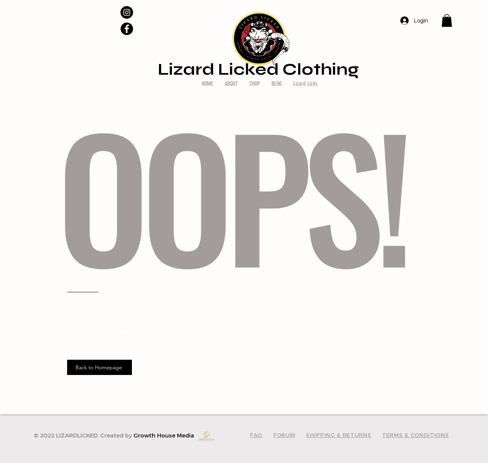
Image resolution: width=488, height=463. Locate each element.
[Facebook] (126, 28)
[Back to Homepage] (99, 367)
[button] (446, 20)
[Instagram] (126, 12)
